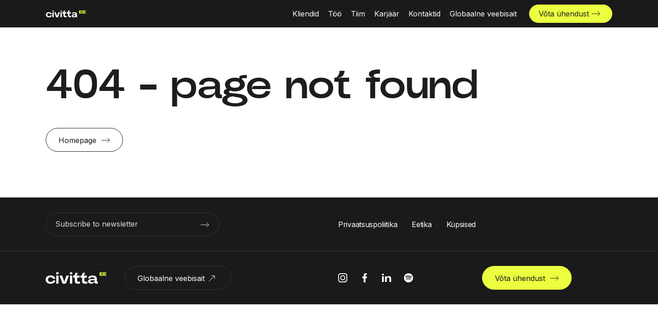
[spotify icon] (408, 278)
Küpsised (461, 224)
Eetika (421, 224)
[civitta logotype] (61, 14)
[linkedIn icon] (386, 278)
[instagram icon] (343, 278)
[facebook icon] (365, 278)
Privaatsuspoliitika (367, 224)
